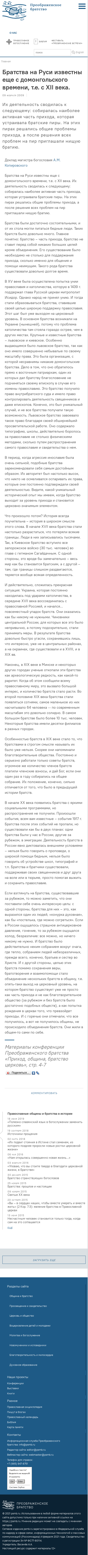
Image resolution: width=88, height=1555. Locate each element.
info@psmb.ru (27, 1444)
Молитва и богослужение (25, 1335)
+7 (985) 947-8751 (17, 1463)
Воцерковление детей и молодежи (30, 1325)
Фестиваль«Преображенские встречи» (67, 41)
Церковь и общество (22, 1315)
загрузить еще (44, 1259)
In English (78, 52)
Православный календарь (22, 1417)
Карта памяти (15, 1427)
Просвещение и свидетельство (28, 1305)
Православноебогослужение (21, 41)
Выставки (13, 1388)
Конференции (15, 1383)
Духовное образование (23, 1364)
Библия (40, 41)
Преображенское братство (32, 1505)
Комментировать (44, 1092)
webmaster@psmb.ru (41, 1454)
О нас (13, 32)
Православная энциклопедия (24, 1406)
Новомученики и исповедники (28, 1345)
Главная (6, 61)
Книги (11, 1393)
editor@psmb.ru (36, 1449)
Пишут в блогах (16, 1412)
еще (10, 1227)
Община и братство (21, 1296)
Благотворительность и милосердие (31, 1354)
